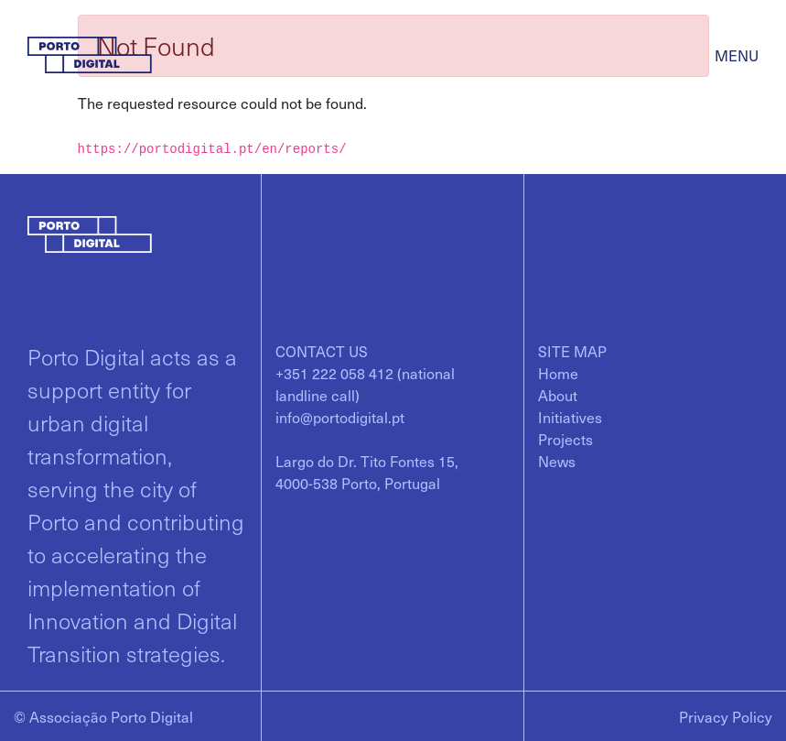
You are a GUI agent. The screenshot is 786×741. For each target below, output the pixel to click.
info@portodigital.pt (339, 417)
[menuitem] (558, 373)
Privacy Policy (725, 716)
